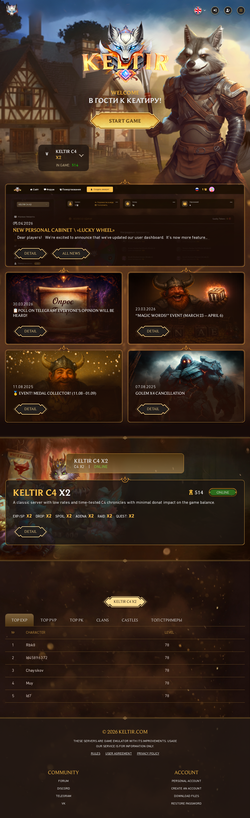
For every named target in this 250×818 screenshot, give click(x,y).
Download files (186, 796)
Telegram (63, 796)
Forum (63, 781)
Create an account (186, 788)
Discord (63, 788)
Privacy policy (148, 753)
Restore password (186, 803)
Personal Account (186, 781)
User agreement (118, 753)
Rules (95, 753)
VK (63, 803)
